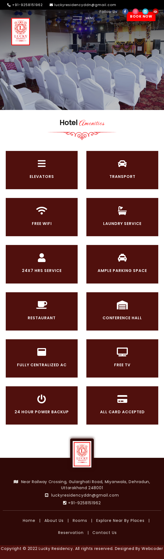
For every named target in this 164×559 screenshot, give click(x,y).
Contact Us (104, 532)
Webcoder (152, 548)
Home (29, 520)
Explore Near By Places (120, 520)
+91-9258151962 (25, 4)
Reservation (71, 532)
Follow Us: (110, 11)
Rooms (80, 520)
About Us (54, 520)
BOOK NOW (141, 16)
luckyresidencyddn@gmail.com (83, 4)
